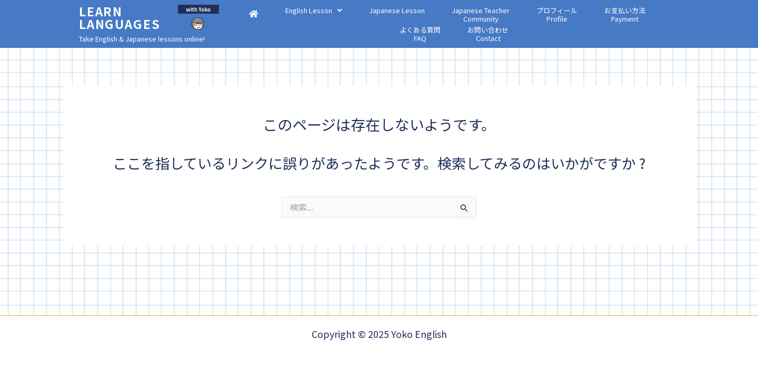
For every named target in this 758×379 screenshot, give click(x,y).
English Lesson (298, 21)
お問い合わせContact (638, 26)
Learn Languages (118, 18)
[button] (298, 21)
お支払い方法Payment (535, 26)
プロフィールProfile (484, 26)
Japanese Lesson (362, 21)
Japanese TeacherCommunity (425, 26)
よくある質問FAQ (587, 26)
